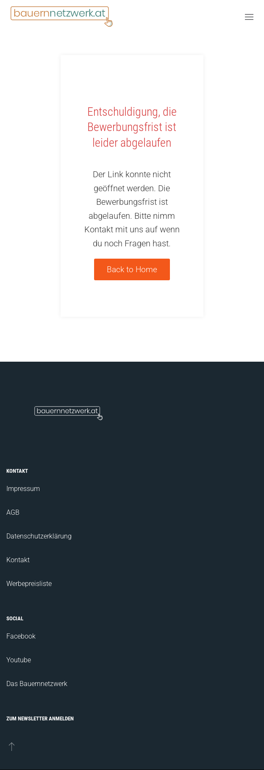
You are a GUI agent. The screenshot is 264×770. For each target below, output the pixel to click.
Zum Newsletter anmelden (40, 718)
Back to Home (132, 269)
